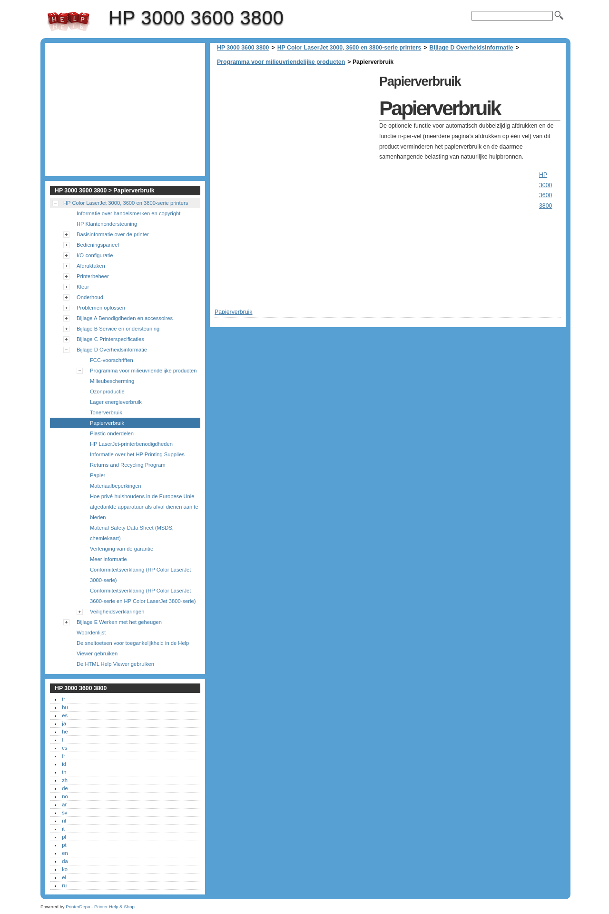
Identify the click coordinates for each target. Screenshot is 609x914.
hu (65, 707)
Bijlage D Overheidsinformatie (471, 47)
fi (63, 740)
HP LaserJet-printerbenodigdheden (131, 444)
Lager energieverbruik (116, 402)
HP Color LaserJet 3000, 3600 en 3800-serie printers (349, 47)
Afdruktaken (91, 266)
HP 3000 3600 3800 (68, 21)
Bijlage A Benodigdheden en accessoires (125, 318)
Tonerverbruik (106, 412)
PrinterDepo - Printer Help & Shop (100, 906)
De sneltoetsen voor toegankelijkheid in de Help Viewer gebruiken (133, 648)
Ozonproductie (107, 391)
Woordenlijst (91, 632)
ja (64, 723)
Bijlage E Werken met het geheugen (119, 622)
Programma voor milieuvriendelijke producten (281, 62)
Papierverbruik (107, 423)
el (64, 877)
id (64, 764)
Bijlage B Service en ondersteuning (118, 328)
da (65, 861)
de (65, 788)
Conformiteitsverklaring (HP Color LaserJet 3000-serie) (140, 575)
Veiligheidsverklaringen (117, 611)
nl (64, 821)
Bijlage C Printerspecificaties (110, 339)
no (65, 796)
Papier (97, 475)
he (65, 731)
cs (64, 748)
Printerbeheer (93, 276)
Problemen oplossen (101, 308)
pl (64, 837)
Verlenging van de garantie (121, 549)
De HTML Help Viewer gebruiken (115, 664)
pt (64, 845)
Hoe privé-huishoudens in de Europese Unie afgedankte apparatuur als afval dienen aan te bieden (144, 506)
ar (64, 804)
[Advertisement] (294, 138)
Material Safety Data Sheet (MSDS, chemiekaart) (132, 533)
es (65, 715)
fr (63, 756)
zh (65, 780)
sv (64, 812)
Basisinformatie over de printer (113, 234)
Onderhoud (90, 297)
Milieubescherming (112, 381)
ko (65, 869)
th (64, 772)
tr (63, 699)
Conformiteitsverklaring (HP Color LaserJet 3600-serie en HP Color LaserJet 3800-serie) (143, 596)
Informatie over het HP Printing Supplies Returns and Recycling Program (137, 460)
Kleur (83, 287)
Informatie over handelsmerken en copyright (128, 213)
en (65, 853)
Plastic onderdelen (112, 433)
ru (64, 885)
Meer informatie (108, 559)
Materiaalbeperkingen (115, 486)
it (63, 829)
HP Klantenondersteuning (107, 224)
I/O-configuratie (95, 255)
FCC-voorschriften (111, 360)
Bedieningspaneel (98, 245)
